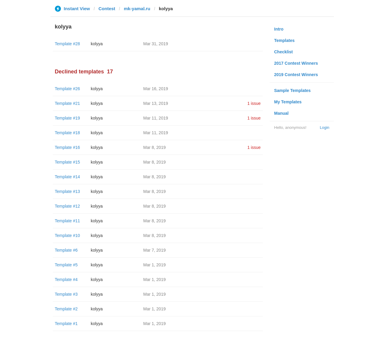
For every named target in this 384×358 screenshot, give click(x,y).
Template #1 (66, 323)
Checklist (283, 51)
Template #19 (67, 118)
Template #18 (67, 132)
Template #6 (66, 250)
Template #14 (67, 176)
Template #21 (67, 103)
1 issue (253, 103)
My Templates (288, 101)
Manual (281, 113)
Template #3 (66, 294)
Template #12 (67, 206)
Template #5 (66, 264)
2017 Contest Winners (296, 63)
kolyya (97, 43)
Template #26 (67, 88)
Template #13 (67, 191)
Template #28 (67, 43)
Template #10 (67, 235)
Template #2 (66, 308)
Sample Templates (292, 90)
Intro (279, 29)
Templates (284, 40)
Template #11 (67, 220)
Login (324, 127)
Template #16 (67, 147)
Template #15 (67, 162)
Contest (106, 8)
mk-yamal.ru (137, 8)
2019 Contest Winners (296, 74)
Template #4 (66, 279)
